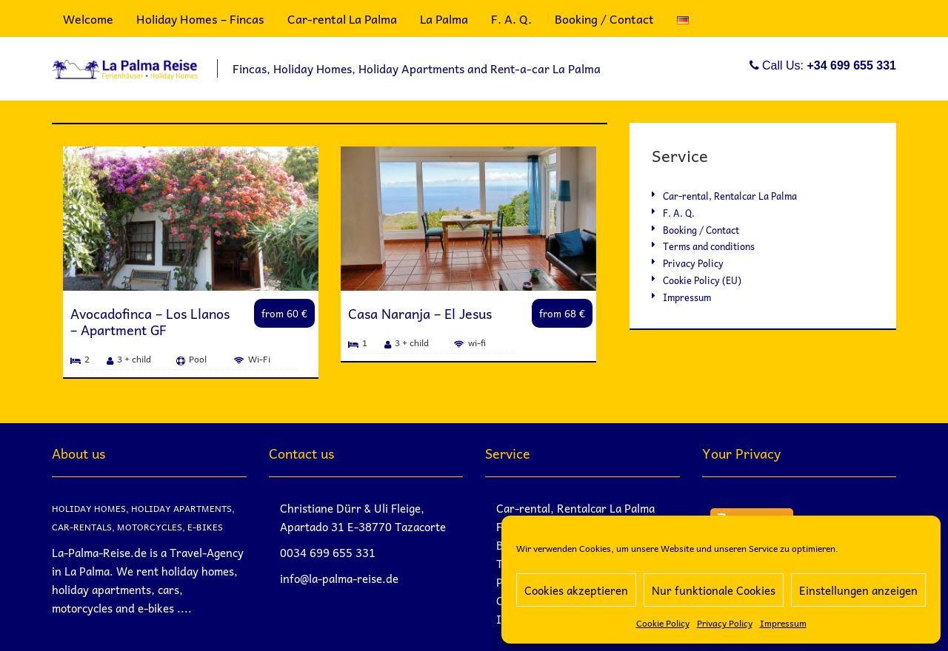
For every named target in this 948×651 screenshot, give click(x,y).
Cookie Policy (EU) (702, 280)
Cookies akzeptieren (576, 590)
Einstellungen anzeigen (858, 590)
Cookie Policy (663, 622)
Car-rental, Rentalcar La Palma (730, 195)
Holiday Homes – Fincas (200, 18)
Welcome (88, 18)
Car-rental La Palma (342, 18)
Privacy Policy (724, 622)
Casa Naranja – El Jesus (420, 313)
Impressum (783, 622)
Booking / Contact (604, 18)
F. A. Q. (511, 18)
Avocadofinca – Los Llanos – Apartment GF (150, 321)
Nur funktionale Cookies (713, 590)
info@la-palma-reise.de (339, 578)
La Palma (444, 18)
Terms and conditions (709, 246)
